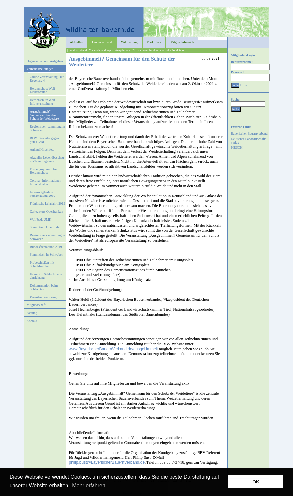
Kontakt (32, 321)
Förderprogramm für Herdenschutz (43, 170)
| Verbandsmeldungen (100, 50)
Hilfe (243, 85)
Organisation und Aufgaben (45, 61)
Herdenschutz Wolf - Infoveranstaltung (43, 101)
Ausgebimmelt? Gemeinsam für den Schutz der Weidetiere (44, 115)
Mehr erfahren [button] (88, 485)
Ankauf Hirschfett (42, 149)
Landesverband (102, 42)
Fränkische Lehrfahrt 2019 (47, 203)
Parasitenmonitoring (43, 297)
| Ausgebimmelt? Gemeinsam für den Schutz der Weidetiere (149, 50)
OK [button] (256, 481)
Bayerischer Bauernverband (249, 133)
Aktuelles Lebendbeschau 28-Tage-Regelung (47, 159)
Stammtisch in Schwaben (46, 254)
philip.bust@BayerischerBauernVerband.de (107, 462)
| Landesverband (77, 50)
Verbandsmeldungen (40, 69)
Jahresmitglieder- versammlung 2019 (42, 193)
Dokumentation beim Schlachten (44, 287)
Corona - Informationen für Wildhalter (45, 182)
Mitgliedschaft (36, 305)
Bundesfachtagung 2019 (46, 246)
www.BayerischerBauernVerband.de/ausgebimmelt (113, 349)
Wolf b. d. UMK (41, 219)
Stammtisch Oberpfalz (45, 227)
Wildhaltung (129, 42)
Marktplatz (154, 42)
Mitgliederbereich (182, 42)
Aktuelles (76, 42)
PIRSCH (237, 147)
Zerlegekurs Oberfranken (46, 211)
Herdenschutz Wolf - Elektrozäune (43, 90)
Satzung (32, 313)
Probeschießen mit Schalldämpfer (42, 264)
